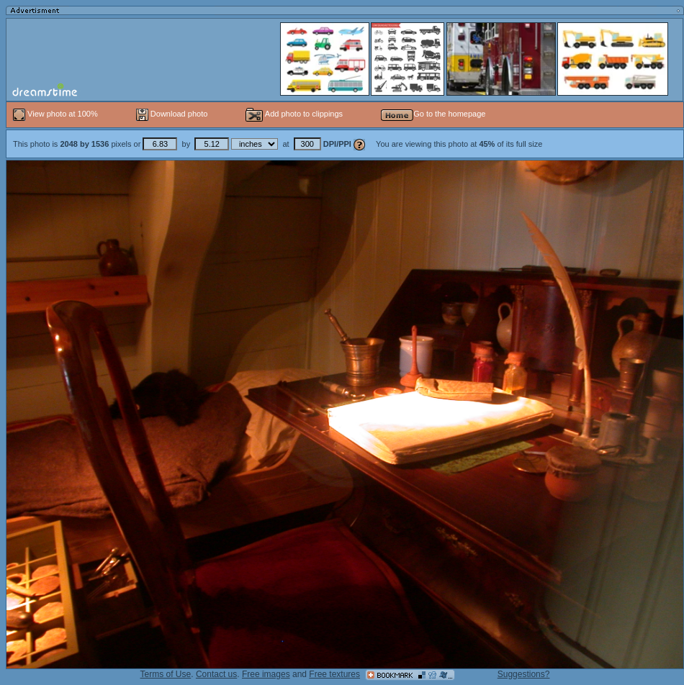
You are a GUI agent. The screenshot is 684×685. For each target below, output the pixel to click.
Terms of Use (166, 674)
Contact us (216, 674)
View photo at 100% (56, 113)
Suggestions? (524, 674)
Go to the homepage (433, 113)
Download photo (172, 113)
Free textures (334, 674)
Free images (266, 674)
